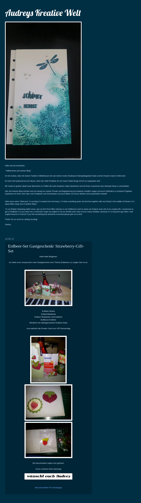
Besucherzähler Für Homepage (48, 488)
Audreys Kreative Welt (43, 12)
